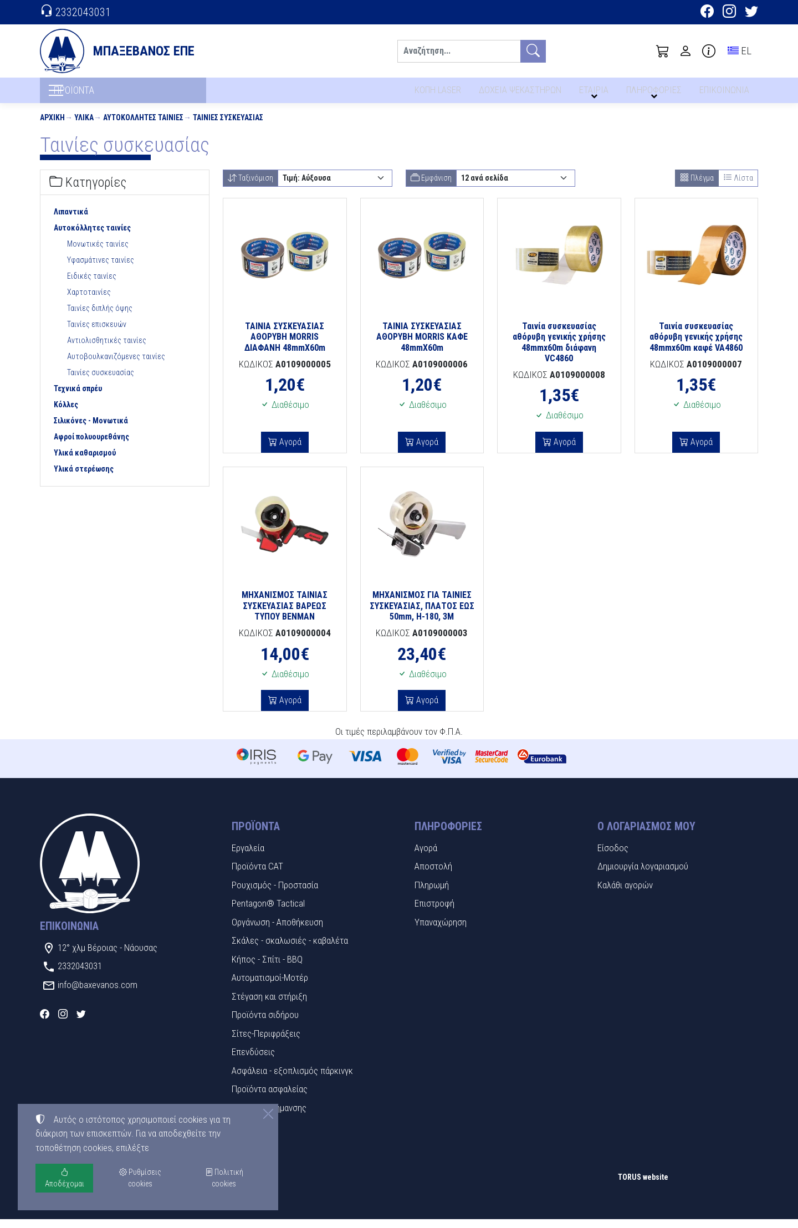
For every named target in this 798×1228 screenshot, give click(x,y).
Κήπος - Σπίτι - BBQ (267, 968)
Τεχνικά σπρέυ (78, 397)
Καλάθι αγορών (625, 893)
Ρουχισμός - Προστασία (275, 893)
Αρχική (52, 126)
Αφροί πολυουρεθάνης (91, 446)
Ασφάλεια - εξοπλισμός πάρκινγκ (292, 1079)
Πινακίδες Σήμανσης (269, 1116)
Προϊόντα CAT (257, 875)
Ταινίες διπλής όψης (99, 317)
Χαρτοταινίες (89, 301)
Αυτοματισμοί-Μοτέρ (270, 986)
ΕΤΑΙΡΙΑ (595, 93)
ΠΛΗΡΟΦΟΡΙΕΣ (654, 93)
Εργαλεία (248, 856)
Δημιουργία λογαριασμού (642, 875)
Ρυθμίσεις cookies (79, 1211)
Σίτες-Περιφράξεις (266, 1042)
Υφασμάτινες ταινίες (100, 269)
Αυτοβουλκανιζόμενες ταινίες (116, 365)
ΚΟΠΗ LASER (436, 93)
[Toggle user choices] (685, 51)
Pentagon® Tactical (268, 912)
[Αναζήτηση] (458, 51)
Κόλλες (66, 414)
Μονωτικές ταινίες (98, 253)
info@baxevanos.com (97, 993)
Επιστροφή (434, 912)
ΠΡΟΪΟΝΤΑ (95, 94)
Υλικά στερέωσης (84, 478)
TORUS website (643, 1185)
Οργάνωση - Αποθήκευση (277, 931)
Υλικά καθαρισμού (85, 462)
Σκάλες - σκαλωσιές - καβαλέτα (290, 949)
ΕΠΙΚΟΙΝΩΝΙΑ (724, 93)
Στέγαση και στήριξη (269, 1005)
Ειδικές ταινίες (91, 285)
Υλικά (84, 126)
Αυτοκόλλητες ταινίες (143, 126)
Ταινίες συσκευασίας (228, 126)
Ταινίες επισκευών (96, 333)
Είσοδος (612, 856)
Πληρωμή (432, 893)
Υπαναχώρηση (441, 931)
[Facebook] (707, 12)
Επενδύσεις (253, 1060)
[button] (663, 51)
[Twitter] (751, 12)
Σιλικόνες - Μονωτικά (91, 430)
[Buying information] (708, 51)
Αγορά (289, 451)
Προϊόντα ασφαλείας (270, 1097)
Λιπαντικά (71, 221)
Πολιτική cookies (224, 1178)
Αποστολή (433, 875)
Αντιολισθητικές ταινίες (106, 349)
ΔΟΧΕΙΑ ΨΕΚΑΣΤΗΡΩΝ (520, 93)
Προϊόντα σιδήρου (265, 1023)
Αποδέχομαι (64, 1178)
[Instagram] (729, 12)
